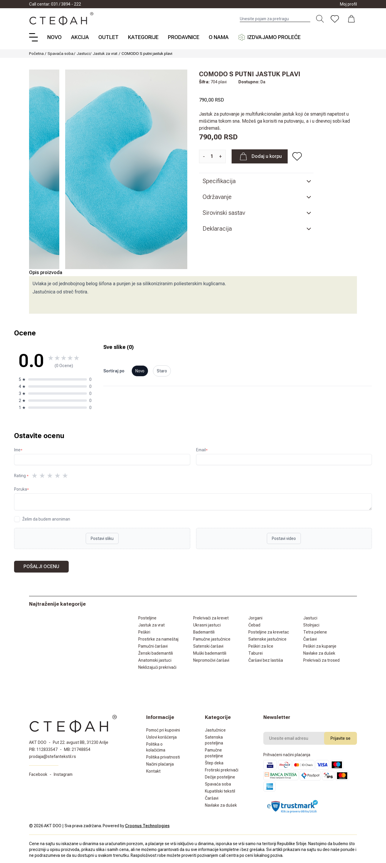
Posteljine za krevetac (268, 632)
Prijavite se (340, 738)
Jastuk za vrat (105, 53)
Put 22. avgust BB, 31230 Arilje (80, 742)
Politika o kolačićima (155, 747)
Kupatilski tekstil (220, 791)
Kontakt (153, 771)
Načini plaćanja (160, 764)
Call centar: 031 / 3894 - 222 (55, 4)
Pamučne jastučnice (211, 639)
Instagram (63, 774)
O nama (219, 37)
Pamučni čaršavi (153, 646)
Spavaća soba (60, 53)
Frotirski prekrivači (221, 770)
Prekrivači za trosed (321, 660)
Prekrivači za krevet (211, 618)
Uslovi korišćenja (161, 737)
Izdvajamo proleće (269, 37)
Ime (18, 449)
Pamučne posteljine (214, 753)
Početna (36, 53)
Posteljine (147, 618)
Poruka (21, 489)
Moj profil (348, 4)
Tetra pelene (315, 632)
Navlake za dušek (319, 653)
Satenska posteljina (214, 740)
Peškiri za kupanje (319, 646)
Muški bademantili (209, 653)
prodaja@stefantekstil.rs (52, 756)
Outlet (108, 37)
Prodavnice (183, 37)
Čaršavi (310, 639)
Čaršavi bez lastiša (265, 660)
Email (202, 449)
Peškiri (144, 632)
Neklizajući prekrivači (157, 667)
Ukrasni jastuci (207, 625)
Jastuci (83, 53)
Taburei (255, 653)
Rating (21, 475)
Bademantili (204, 632)
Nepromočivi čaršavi (211, 660)
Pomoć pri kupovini (163, 730)
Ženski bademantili (155, 653)
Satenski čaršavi (208, 646)
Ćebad (254, 625)
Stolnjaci (311, 625)
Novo (54, 37)
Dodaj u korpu (259, 156)
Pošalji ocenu (41, 566)
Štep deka (214, 763)
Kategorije (143, 37)
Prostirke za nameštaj (158, 639)
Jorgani (255, 618)
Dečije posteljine (220, 777)
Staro (162, 371)
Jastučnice (215, 730)
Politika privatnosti (163, 757)
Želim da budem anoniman (46, 519)
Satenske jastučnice (267, 639)
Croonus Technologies (147, 825)
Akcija (80, 37)
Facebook (38, 774)
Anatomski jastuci (154, 660)
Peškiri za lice (260, 646)
